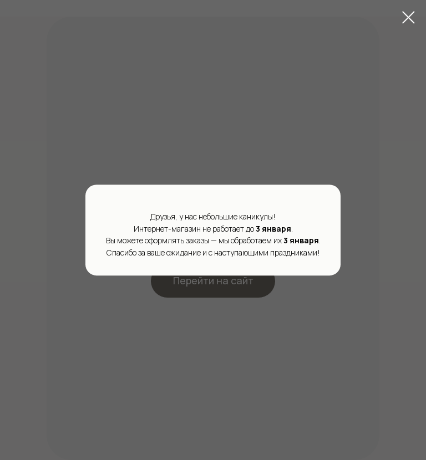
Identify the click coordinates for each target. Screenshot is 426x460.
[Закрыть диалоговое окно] (408, 17)
